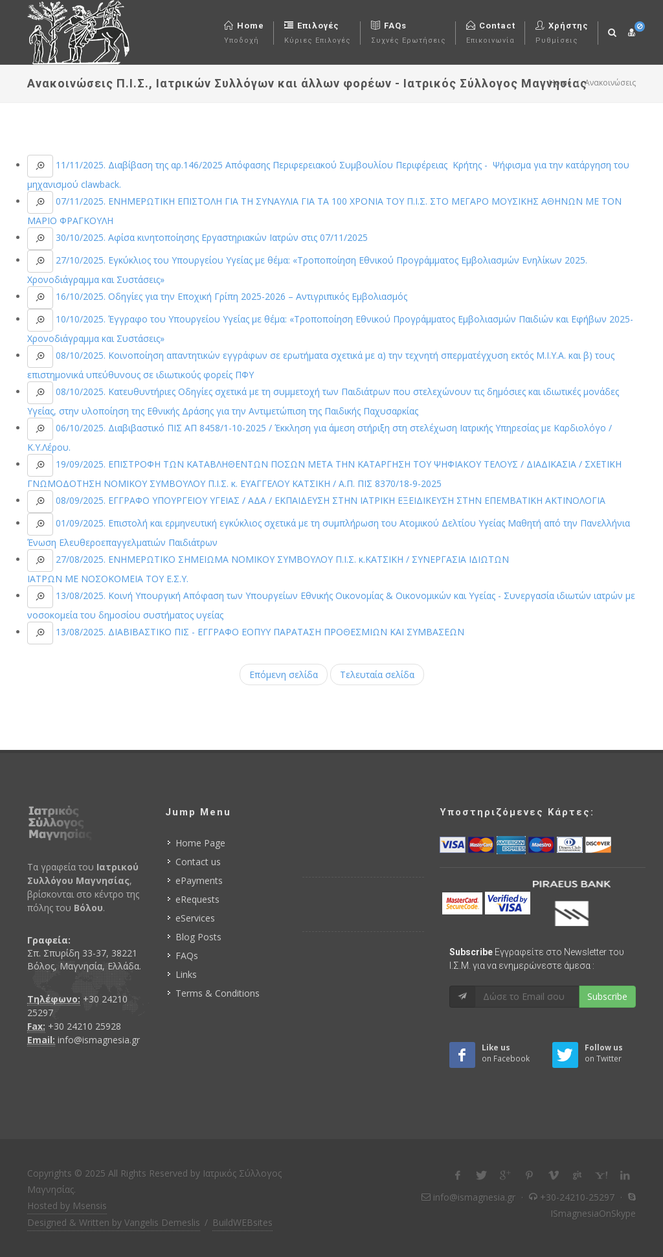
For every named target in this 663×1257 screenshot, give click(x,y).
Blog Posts (198, 937)
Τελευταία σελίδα (377, 674)
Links (186, 974)
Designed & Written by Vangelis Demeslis (113, 1222)
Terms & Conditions (217, 993)
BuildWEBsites (242, 1222)
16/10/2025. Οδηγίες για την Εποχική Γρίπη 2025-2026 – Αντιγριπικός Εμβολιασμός (230, 296)
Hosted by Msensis (67, 1205)
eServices (195, 918)
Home (560, 82)
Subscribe (607, 996)
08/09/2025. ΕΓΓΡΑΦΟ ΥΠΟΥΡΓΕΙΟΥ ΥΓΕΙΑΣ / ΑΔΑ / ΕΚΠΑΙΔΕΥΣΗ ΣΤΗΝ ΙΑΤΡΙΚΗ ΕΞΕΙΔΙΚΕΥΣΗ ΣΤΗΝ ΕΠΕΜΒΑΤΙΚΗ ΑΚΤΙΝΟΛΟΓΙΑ (329, 500)
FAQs (186, 955)
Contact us (198, 861)
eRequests (197, 899)
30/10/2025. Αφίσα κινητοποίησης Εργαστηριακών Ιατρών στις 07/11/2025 (210, 237)
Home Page (200, 843)
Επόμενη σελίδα (283, 674)
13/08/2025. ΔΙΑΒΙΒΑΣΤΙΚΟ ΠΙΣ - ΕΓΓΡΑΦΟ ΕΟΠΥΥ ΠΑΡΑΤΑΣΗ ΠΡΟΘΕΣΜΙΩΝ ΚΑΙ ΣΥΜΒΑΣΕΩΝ (258, 632)
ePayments (199, 880)
